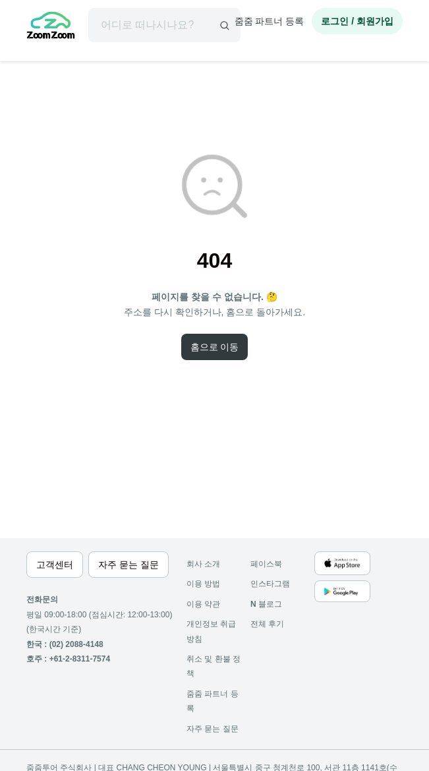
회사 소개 (203, 564)
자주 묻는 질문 (212, 728)
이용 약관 (203, 604)
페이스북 (266, 564)
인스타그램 (270, 583)
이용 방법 (203, 583)
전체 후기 (267, 624)
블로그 (266, 604)
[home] (50, 27)
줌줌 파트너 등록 (269, 21)
